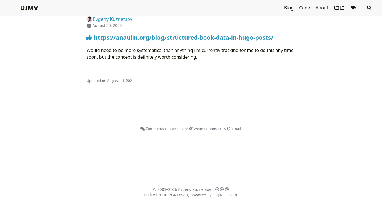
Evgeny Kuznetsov (194, 189)
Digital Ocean (225, 195)
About (322, 8)
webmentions (203, 128)
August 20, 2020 (107, 25)
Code (305, 8)
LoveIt (182, 195)
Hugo (167, 195)
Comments (152, 128)
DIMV (29, 7)
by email (231, 128)
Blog (289, 8)
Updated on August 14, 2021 (110, 80)
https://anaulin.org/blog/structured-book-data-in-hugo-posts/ (179, 37)
